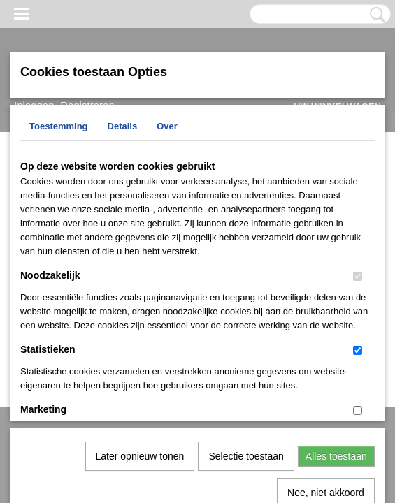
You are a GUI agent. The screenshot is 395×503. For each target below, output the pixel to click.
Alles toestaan (336, 311)
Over (167, 126)
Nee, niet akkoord (325, 347)
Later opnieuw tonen (140, 311)
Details (123, 126)
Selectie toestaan (245, 311)
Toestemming (58, 126)
